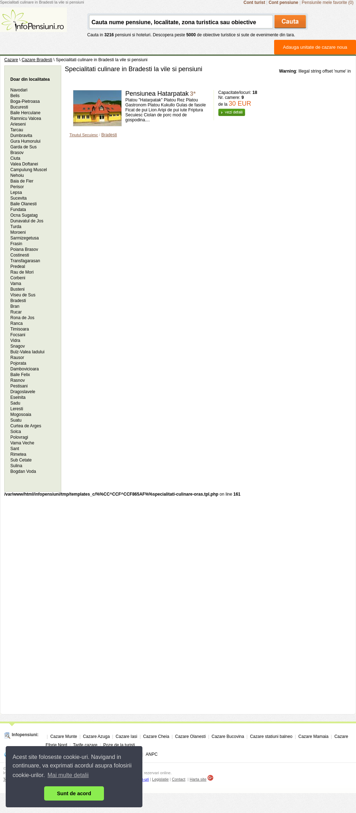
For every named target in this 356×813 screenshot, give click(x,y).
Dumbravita (21, 135)
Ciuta (15, 158)
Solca (15, 431)
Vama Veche (22, 442)
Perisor (17, 186)
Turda (15, 226)
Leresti (16, 408)
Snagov (17, 346)
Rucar (16, 312)
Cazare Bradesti (37, 59)
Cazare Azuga (96, 736)
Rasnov (17, 380)
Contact (178, 779)
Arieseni (18, 124)
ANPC (151, 754)
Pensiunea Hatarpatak (157, 93)
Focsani (17, 334)
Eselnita (18, 397)
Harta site (198, 779)
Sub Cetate (21, 460)
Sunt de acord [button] (74, 793)
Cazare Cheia (156, 736)
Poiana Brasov (24, 249)
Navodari (18, 90)
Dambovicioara (24, 368)
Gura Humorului (25, 141)
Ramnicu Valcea (25, 118)
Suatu (15, 420)
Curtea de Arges (25, 425)
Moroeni (18, 232)
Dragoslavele (22, 391)
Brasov (16, 152)
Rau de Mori (21, 272)
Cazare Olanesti (190, 736)
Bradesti (109, 134)
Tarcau (16, 129)
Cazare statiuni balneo (271, 736)
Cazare (11, 59)
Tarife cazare (85, 745)
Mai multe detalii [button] (68, 775)
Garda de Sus (23, 146)
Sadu (15, 403)
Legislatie (160, 779)
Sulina (16, 465)
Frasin (16, 243)
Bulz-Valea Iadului (27, 351)
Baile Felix (20, 374)
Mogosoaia (20, 414)
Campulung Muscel (28, 169)
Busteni (17, 289)
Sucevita (18, 198)
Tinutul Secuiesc (83, 135)
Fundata (18, 209)
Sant (14, 448)
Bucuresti (19, 107)
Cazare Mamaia (313, 736)
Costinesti (19, 255)
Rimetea (18, 454)
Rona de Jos (22, 317)
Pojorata (18, 363)
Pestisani (19, 386)
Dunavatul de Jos (26, 220)
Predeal (17, 266)
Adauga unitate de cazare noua (315, 47)
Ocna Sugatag (24, 215)
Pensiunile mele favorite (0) (328, 2)
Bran (14, 306)
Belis (15, 95)
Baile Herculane (25, 112)
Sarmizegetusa (24, 238)
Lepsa (16, 192)
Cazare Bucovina (227, 736)
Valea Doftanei (24, 164)
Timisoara (19, 329)
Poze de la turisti (119, 745)
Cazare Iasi (126, 736)
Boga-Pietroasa (25, 101)
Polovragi (19, 437)
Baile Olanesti (23, 203)
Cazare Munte (63, 736)
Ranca (16, 323)
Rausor (17, 357)
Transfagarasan (25, 260)
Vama (15, 283)
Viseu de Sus (23, 294)
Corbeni (17, 277)
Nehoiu (17, 175)
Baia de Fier (21, 181)
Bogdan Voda (23, 471)
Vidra (15, 340)
